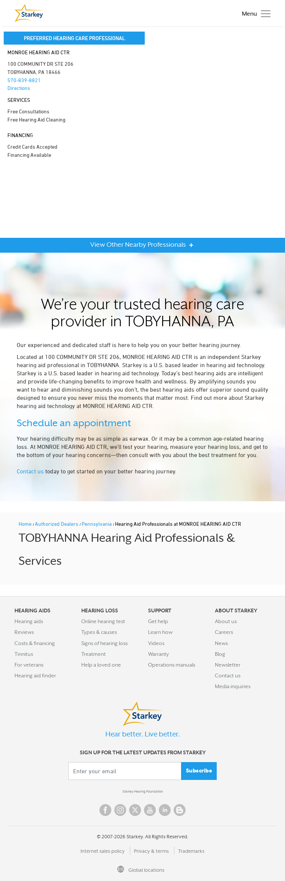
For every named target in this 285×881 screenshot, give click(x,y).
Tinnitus (23, 654)
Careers (224, 632)
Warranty (158, 654)
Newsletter (227, 665)
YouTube (150, 810)
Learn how (160, 632)
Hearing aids (28, 621)
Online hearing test (103, 621)
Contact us (30, 471)
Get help (158, 621)
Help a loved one (101, 665)
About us (226, 621)
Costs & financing (34, 643)
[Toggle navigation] (254, 13)
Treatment (93, 654)
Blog (220, 654)
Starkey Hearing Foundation (142, 791)
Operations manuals (171, 665)
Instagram (120, 810)
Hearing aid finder (35, 675)
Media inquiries (232, 686)
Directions (18, 88)
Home (26, 524)
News (221, 643)
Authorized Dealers (57, 524)
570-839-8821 (24, 80)
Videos (156, 643)
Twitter (135, 810)
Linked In (165, 810)
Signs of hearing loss (104, 643)
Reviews (24, 632)
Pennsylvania (97, 524)
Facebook (105, 810)
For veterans (28, 665)
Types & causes (99, 632)
